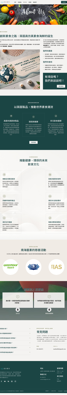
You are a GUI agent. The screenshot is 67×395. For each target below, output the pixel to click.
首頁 (15, 2)
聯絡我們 (36, 2)
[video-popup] (2, 69)
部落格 (30, 2)
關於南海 (25, 2)
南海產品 (20, 2)
